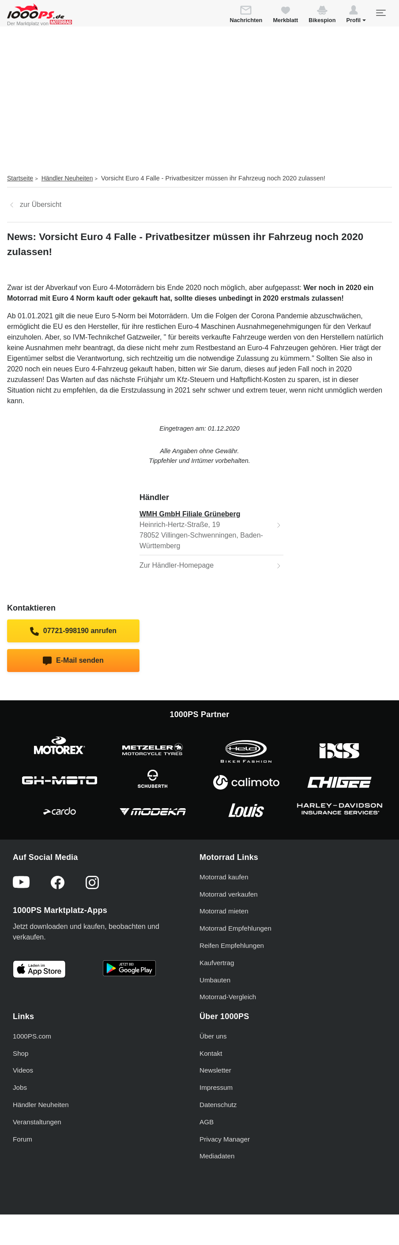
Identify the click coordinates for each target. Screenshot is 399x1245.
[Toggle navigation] (380, 13)
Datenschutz (218, 1104)
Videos (23, 1070)
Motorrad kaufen (224, 877)
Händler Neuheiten (67, 178)
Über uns (213, 1036)
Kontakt (211, 1053)
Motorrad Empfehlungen (235, 928)
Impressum (216, 1087)
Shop (20, 1053)
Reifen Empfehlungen (232, 945)
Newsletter (215, 1070)
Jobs (20, 1087)
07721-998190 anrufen (73, 631)
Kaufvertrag (217, 962)
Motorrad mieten (224, 911)
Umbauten (215, 980)
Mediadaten (217, 1156)
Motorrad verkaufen (229, 894)
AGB (207, 1122)
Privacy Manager (225, 1139)
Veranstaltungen (37, 1122)
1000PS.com (32, 1036)
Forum (22, 1139)
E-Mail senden (73, 661)
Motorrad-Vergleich (228, 997)
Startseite (20, 178)
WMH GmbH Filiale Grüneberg (189, 514)
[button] (356, 15)
